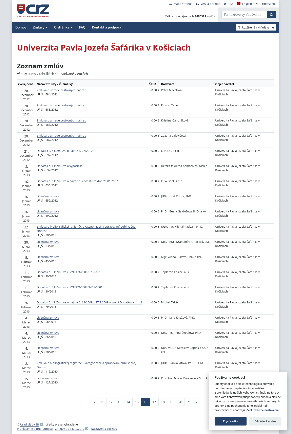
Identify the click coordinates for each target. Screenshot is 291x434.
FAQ (82, 27)
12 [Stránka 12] (111, 402)
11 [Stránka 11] (102, 402)
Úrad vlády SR (29, 424)
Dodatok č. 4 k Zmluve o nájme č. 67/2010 (65, 151)
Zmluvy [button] (38, 27)
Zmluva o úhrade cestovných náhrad (61, 90)
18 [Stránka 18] (163, 402)
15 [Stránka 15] (137, 402)
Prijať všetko (230, 421)
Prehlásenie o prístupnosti (35, 429)
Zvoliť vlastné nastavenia (262, 410)
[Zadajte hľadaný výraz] (244, 14)
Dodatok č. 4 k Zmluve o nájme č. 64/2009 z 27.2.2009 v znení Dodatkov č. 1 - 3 (89, 302)
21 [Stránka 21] (189, 402)
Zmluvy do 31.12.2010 (69, 429)
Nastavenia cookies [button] (104, 429)
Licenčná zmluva (48, 196)
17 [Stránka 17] (154, 402)
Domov (20, 27)
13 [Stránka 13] (119, 402)
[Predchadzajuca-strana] (94, 402)
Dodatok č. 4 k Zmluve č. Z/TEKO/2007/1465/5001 (69, 287)
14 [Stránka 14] (128, 402)
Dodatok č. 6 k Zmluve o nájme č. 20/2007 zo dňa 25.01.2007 (77, 181)
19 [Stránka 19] (171, 402)
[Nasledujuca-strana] (196, 402)
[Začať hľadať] (271, 14)
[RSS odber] (228, 4)
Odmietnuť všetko (265, 421)
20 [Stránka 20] (180, 402)
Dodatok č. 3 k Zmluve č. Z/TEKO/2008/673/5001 (69, 272)
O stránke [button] (62, 27)
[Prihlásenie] (265, 4)
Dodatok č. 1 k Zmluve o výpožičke (59, 166)
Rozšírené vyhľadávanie (256, 27)
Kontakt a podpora (106, 27)
